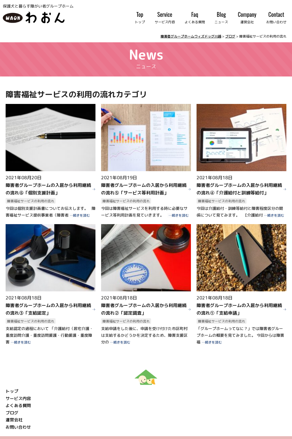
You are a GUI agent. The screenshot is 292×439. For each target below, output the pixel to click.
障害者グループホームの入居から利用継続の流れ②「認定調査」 (143, 309)
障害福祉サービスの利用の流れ (30, 201)
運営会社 (14, 420)
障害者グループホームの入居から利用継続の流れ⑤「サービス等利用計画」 (143, 189)
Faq (195, 17)
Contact (276, 17)
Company (247, 17)
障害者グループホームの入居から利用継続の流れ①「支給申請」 (239, 309)
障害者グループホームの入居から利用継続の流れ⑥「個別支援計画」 (48, 189)
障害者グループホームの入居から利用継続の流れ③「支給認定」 (48, 309)
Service (165, 17)
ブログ (12, 413)
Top (140, 17)
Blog (221, 17)
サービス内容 (18, 398)
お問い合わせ (18, 427)
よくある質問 (18, 405)
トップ (12, 391)
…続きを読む (80, 215)
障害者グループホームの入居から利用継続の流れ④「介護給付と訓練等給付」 (239, 189)
